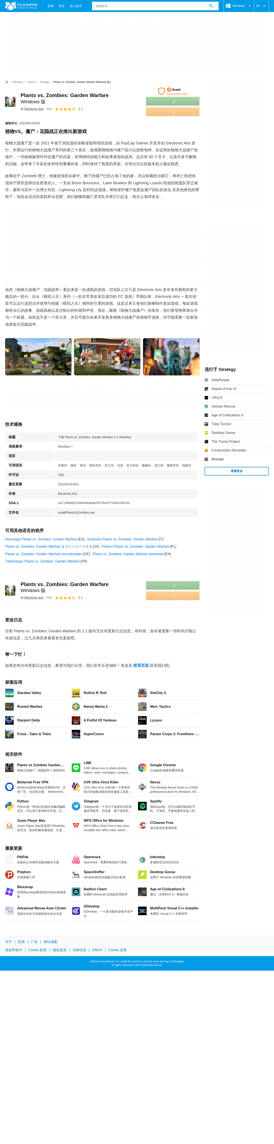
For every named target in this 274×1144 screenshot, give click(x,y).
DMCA (97, 950)
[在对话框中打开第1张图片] (107, 356)
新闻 (51, 6)
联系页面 (141, 665)
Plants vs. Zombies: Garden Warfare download (127, 554)
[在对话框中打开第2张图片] (176, 356)
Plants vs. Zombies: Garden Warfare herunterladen (43, 554)
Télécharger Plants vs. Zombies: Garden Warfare (42, 561)
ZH (261, 6)
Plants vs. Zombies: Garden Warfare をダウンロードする (48, 546)
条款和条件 (13, 950)
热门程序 (76, 6)
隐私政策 (60, 950)
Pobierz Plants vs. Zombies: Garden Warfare (135, 546)
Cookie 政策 (37, 950)
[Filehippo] (21, 6)
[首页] (7, 82)
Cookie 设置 (117, 950)
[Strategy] (44, 82)
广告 (34, 942)
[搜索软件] (211, 6)
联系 (21, 942)
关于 (8, 942)
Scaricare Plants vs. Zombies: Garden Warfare (122, 539)
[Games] (31, 82)
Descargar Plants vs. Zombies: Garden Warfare (41, 539)
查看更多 (237, 471)
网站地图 (50, 942)
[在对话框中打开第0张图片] (38, 356)
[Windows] (18, 82)
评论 (62, 6)
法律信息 (79, 950)
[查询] (155, 6)
